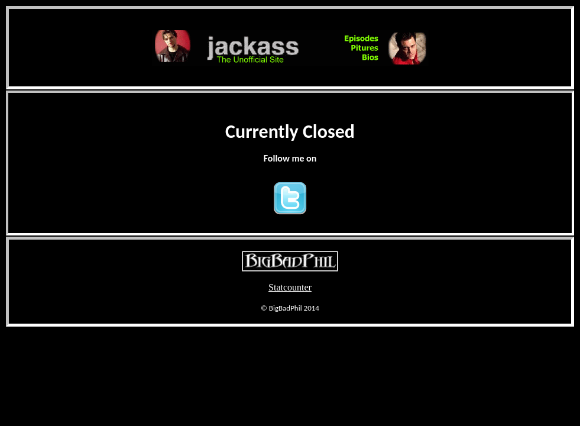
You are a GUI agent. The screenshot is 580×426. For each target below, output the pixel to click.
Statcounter (290, 287)
